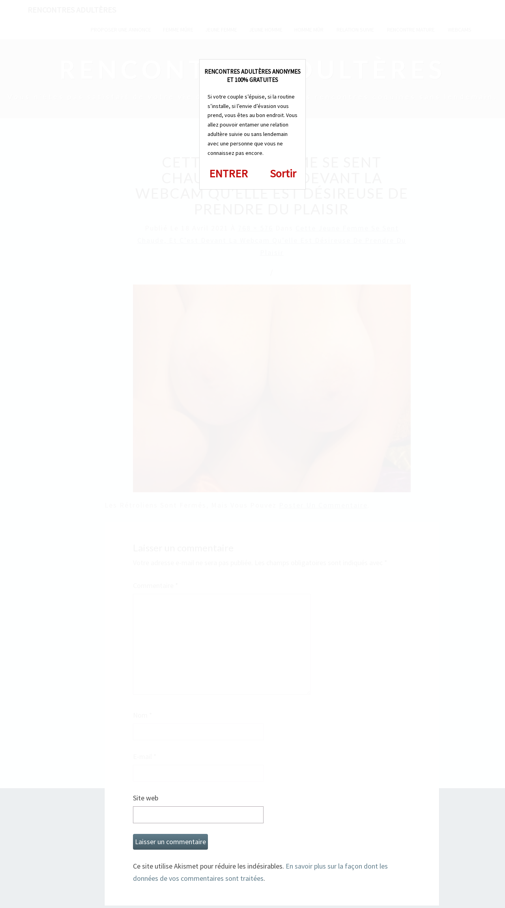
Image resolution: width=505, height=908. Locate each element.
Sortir (283, 173)
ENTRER (228, 173)
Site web (145, 797)
